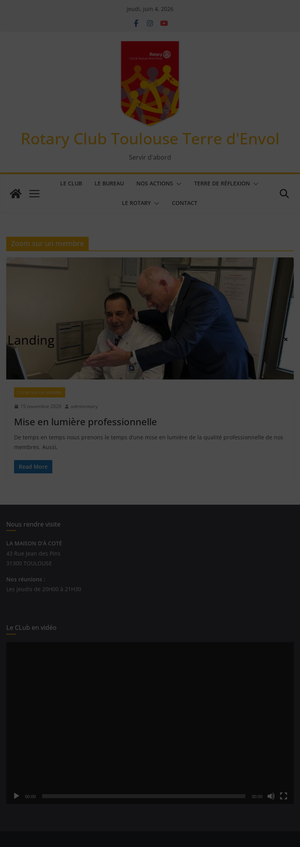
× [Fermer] (286, 339)
